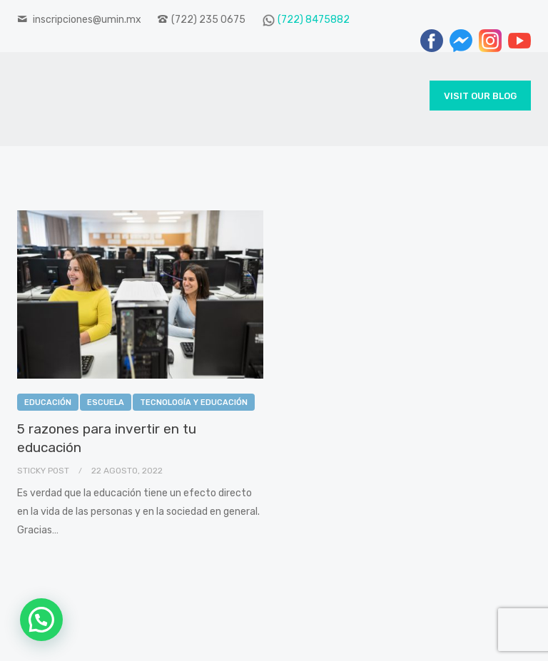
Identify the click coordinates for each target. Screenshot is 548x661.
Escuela (105, 402)
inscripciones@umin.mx (87, 20)
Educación (47, 402)
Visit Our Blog (480, 96)
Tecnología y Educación (194, 402)
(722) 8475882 (314, 20)
